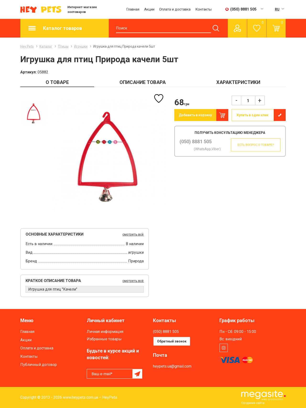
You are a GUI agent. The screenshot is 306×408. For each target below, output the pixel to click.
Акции (149, 9)
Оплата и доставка (175, 9)
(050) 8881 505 (196, 141)
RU (277, 9)
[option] (33, 113)
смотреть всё (133, 234)
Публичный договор (38, 364)
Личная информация (105, 331)
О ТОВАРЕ (57, 82)
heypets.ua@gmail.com (172, 366)
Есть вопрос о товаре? (253, 145)
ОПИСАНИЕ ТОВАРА (143, 82)
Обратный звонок (171, 341)
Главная (132, 9)
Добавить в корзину (195, 115)
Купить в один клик (252, 115)
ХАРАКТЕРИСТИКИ (238, 82)
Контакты (203, 9)
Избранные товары (104, 339)
